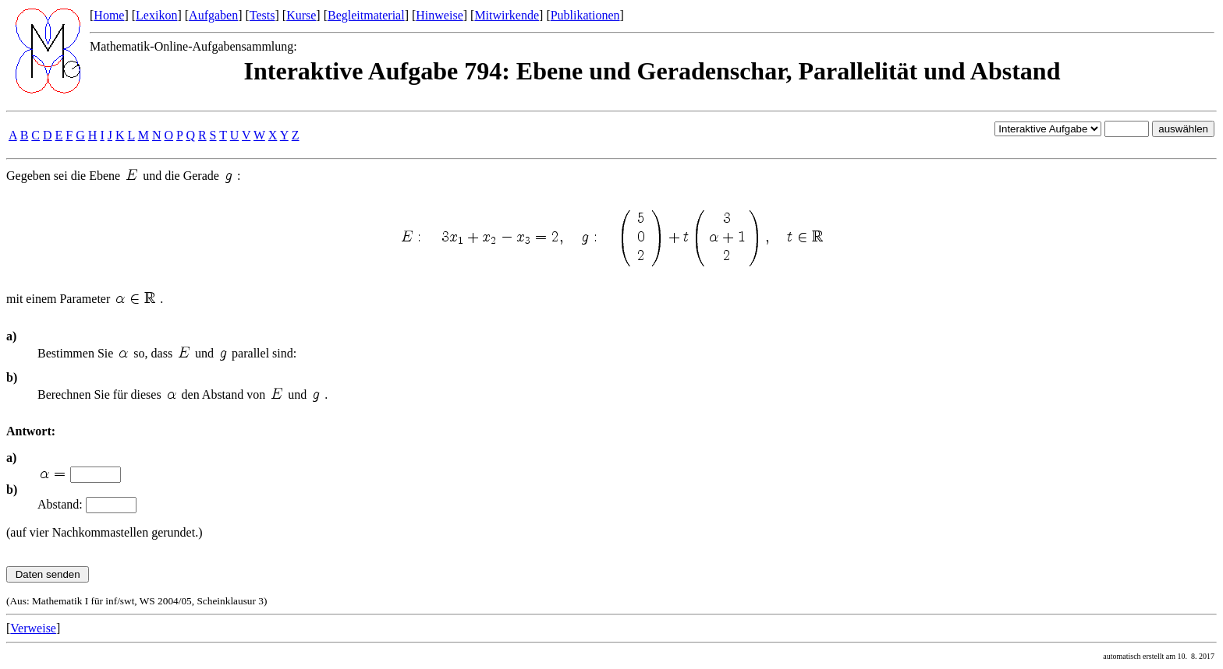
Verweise (33, 628)
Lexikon (156, 15)
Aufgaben (213, 15)
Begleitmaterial (366, 15)
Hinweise (439, 15)
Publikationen (585, 15)
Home (109, 15)
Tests (262, 15)
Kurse (301, 15)
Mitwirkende (506, 15)
